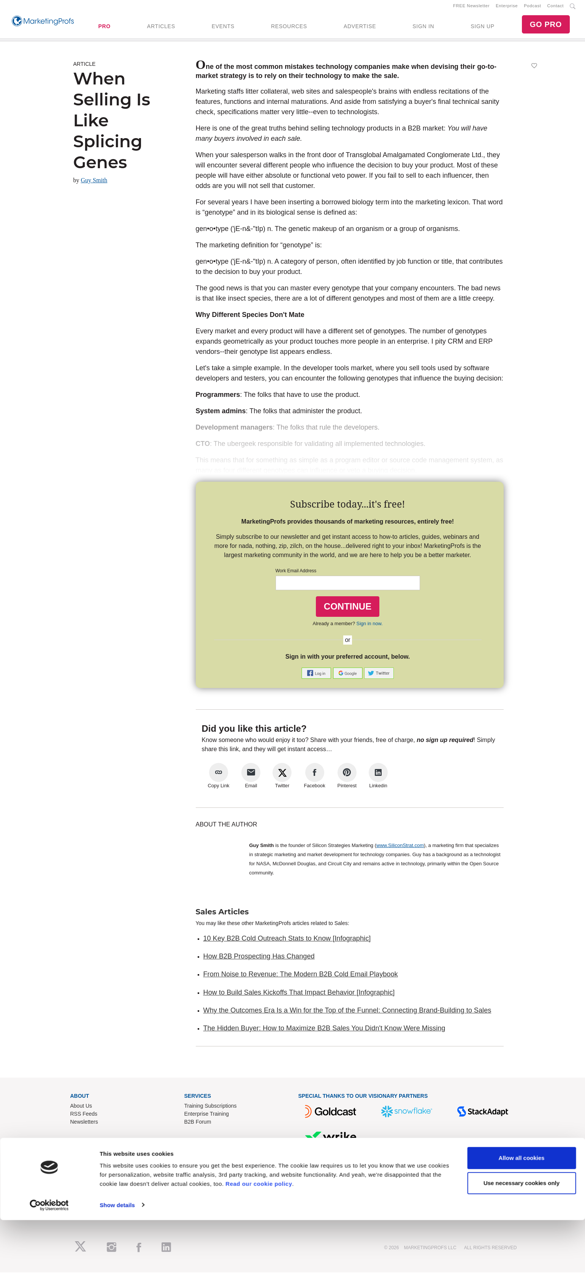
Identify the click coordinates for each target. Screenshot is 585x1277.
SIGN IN (423, 28)
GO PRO (546, 26)
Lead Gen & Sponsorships (101, 1162)
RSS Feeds (84, 1118)
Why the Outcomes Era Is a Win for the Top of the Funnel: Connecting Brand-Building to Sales (347, 1015)
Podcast (532, 8)
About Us (81, 1110)
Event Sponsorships (94, 1170)
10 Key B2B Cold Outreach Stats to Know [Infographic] (287, 943)
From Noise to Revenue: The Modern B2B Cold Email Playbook (300, 978)
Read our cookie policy (258, 1241)
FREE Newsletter (471, 8)
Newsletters (84, 1126)
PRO (104, 28)
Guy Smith (94, 185)
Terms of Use (200, 1186)
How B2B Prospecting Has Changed (259, 961)
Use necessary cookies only (522, 1240)
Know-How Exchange (209, 1170)
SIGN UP (482, 28)
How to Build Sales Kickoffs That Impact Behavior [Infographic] (299, 997)
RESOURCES (289, 28)
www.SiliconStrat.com (400, 850)
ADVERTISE (360, 28)
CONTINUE (347, 611)
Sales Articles (222, 916)
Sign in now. (370, 628)
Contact (555, 8)
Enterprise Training (206, 1118)
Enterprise (507, 8)
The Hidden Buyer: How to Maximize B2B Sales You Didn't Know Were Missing (324, 1033)
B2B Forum (197, 1126)
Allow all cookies (522, 1215)
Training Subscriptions (210, 1110)
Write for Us (84, 1178)
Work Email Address (296, 575)
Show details (117, 1262)
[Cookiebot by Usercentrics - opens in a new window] (49, 1262)
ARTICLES (161, 28)
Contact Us (197, 1162)
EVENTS (223, 28)
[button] (317, 677)
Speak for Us (85, 1186)
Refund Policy (200, 1178)
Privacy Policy (200, 1194)
